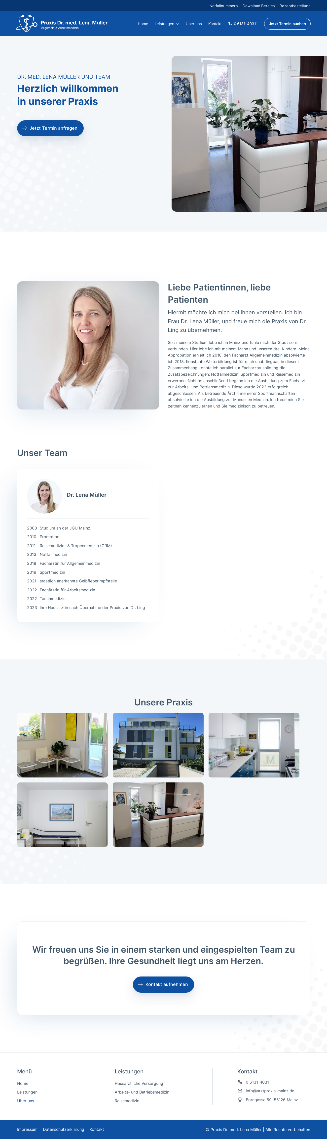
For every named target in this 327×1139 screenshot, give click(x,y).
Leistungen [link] (27, 1092)
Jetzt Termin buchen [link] (287, 23)
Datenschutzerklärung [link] (63, 1129)
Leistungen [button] (164, 24)
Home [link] (143, 24)
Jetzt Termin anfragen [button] (53, 128)
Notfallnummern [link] (224, 6)
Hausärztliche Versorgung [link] (139, 1083)
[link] (59, 23)
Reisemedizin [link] (127, 1100)
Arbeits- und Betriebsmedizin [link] (142, 1092)
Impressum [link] (27, 1129)
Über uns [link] (194, 24)
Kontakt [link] (214, 24)
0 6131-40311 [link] (243, 23)
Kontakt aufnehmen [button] (166, 984)
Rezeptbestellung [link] (295, 6)
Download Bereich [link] (259, 6)
